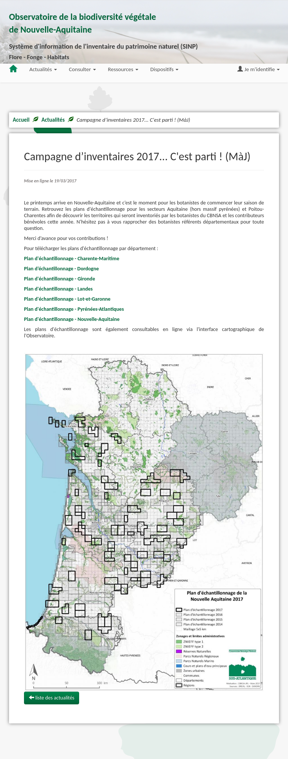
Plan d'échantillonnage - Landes (58, 289)
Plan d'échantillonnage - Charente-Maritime (71, 258)
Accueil (21, 119)
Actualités (52, 119)
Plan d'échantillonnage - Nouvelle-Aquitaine (72, 319)
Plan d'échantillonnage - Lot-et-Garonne (67, 299)
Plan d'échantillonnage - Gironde (59, 279)
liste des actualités (51, 698)
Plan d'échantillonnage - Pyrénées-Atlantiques (74, 309)
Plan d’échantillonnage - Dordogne (61, 268)
